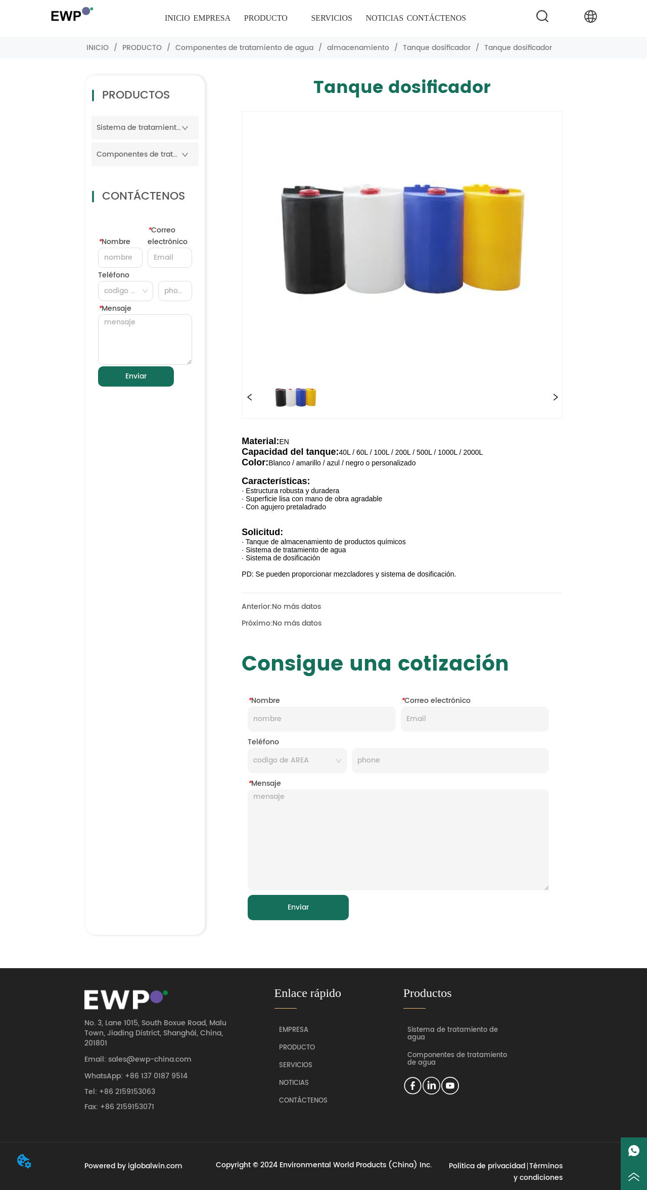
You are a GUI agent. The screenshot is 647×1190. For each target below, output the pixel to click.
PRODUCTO (142, 48)
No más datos (296, 606)
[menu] (315, 18)
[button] (266, 18)
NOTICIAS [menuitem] (385, 18)
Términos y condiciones (538, 1171)
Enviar (136, 376)
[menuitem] (266, 18)
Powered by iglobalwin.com (133, 1166)
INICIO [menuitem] (177, 18)
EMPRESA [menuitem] (211, 18)
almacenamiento (358, 48)
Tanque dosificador (437, 48)
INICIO (97, 48)
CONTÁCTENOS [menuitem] (436, 18)
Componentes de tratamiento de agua (244, 48)
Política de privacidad (487, 1166)
